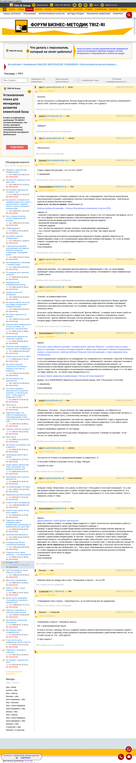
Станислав (43, 591)
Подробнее (25, 758)
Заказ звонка (42, 5)
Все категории (14, 64)
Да (17, 758)
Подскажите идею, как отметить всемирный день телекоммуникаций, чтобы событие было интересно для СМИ (18, 417)
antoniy (42, 116)
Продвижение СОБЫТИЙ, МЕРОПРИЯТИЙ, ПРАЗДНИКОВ (50, 64)
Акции (124, 9)
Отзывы (88, 9)
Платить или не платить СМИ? (18, 356)
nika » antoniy (11, 693)
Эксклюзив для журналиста (17, 535)
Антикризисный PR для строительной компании (15, 543)
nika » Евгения (12, 702)
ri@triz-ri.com (111, 5)
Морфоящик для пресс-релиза (18, 495)
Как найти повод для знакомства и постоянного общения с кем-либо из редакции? (16, 367)
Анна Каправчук (46, 187)
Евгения (42, 160)
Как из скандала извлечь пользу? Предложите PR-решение (16, 218)
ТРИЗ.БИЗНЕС (29, 14)
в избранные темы (90, 80)
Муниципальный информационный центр (16, 283)
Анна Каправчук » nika (15, 699)
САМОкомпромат (13, 228)
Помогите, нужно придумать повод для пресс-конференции (18, 348)
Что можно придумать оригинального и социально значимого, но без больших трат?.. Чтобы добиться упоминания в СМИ (17, 393)
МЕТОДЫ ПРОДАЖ (75, 14)
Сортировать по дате (23, 165)
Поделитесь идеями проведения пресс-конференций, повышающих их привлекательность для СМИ (18, 523)
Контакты (113, 9)
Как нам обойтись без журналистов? (14, 380)
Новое (12, 9)
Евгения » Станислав (15, 730)
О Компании (101, 9)
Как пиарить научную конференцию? (14, 237)
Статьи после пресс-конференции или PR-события (18, 641)
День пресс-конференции (16, 580)
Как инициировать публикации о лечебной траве (18, 263)
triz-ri (96, 5)
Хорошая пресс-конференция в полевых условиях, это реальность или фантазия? (18, 326)
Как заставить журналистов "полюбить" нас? (17, 191)
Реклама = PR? (12, 562)
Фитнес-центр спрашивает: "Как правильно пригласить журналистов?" (17, 600)
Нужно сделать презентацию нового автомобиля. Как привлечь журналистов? (17, 467)
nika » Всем (11, 687)
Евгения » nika (12, 696)
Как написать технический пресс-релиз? (16, 621)
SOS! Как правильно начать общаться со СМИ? (17, 571)
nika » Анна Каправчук (15, 705)
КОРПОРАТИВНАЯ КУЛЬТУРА (52, 14)
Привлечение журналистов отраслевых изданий (16, 338)
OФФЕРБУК (118, 14)
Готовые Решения (62, 9)
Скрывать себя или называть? (18, 429)
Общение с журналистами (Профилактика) (16, 171)
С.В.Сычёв (29, 761)
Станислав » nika (13, 727)
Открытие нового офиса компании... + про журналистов (18, 553)
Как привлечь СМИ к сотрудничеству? (14, 631)
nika (40, 87)
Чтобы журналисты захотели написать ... (99, 64)
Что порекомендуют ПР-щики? (18, 487)
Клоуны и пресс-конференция (18, 503)
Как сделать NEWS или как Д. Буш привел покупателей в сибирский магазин (18, 304)
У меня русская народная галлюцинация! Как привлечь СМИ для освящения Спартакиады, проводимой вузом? (17, 250)
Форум (29, 9)
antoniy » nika (11, 690)
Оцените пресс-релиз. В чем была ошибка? (17, 511)
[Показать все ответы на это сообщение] (53, 109)
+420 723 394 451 (62, 5)
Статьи (21, 9)
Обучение (78, 9)
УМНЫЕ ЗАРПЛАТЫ (12, 14)
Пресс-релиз (11, 405)
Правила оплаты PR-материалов (14, 293)
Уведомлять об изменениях (38, 80)
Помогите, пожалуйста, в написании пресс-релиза (16, 611)
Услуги (48, 9)
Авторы (38, 9)
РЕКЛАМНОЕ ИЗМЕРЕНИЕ (98, 14)
